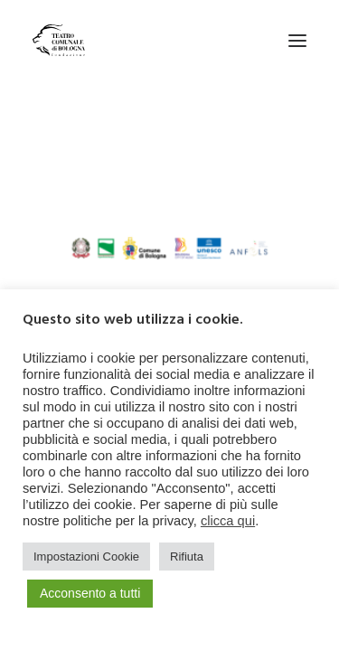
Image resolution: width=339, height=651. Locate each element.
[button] (297, 40)
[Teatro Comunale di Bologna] (59, 40)
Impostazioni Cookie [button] (86, 556)
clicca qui (228, 521)
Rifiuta (186, 556)
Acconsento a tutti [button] (90, 593)
